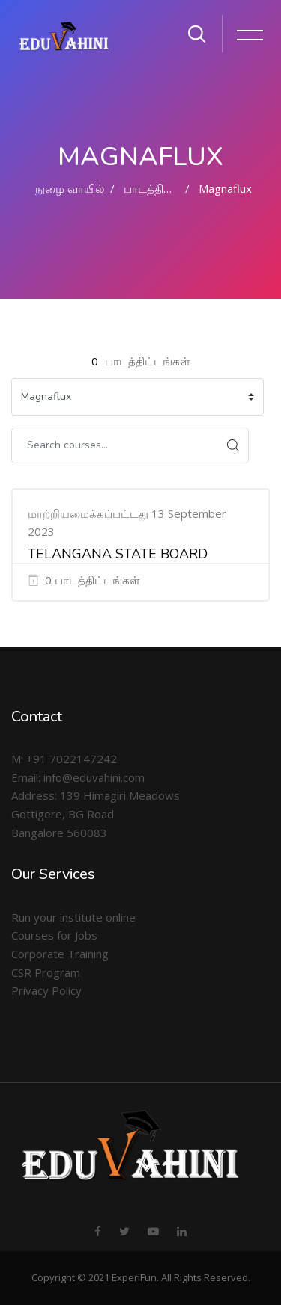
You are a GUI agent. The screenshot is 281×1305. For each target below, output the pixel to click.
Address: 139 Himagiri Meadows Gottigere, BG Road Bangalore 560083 (95, 813)
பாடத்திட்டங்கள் (166, 188)
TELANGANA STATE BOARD (118, 554)
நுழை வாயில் (69, 188)
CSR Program (45, 972)
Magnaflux (225, 188)
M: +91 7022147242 (64, 758)
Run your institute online (73, 917)
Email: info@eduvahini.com (78, 777)
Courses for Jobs (54, 935)
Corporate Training (60, 953)
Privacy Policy (46, 990)
